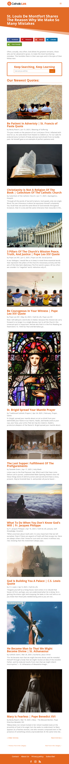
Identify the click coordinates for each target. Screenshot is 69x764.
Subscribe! (50, 756)
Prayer (54, 413)
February (47, 413)
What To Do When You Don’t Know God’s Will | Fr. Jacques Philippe (33, 524)
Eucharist (37, 655)
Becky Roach (14, 129)
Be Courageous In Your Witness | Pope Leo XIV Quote (32, 312)
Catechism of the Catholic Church (22, 196)
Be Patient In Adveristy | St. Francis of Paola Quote (32, 125)
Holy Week (37, 469)
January (50, 529)
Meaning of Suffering (40, 129)
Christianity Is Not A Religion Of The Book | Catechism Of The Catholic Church (34, 191)
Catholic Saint (14, 655)
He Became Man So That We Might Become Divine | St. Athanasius (29, 650)
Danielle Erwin (14, 469)
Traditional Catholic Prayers (20, 413)
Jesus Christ (46, 655)
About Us (25, 756)
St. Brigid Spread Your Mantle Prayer (31, 410)
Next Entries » (56, 738)
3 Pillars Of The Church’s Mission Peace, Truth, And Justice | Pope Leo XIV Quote (33, 253)
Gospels (10, 198)
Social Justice (47, 257)
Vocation (19, 531)
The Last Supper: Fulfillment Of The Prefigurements (30, 464)
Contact (15, 756)
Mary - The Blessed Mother (42, 720)
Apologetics (52, 196)
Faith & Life (37, 317)
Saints (9, 415)
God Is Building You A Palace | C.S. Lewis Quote (33, 582)
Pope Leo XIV (14, 257)
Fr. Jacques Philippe (16, 529)
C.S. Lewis (13, 587)
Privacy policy (37, 756)
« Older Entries (12, 738)
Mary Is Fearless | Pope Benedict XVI (31, 716)
